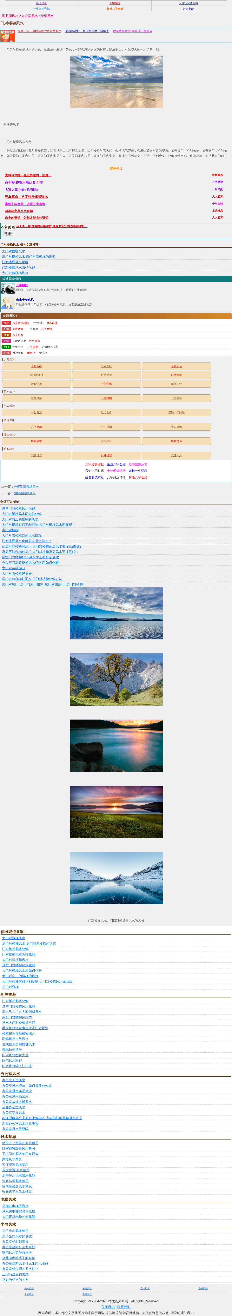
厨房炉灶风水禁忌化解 (18, 1175)
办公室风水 (29, 16)
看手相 (43, 352)
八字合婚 (17, 334)
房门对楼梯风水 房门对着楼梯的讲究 (29, 257)
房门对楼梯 (10, 530)
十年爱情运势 (116, 470)
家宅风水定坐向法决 (17, 1252)
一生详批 (32, 346)
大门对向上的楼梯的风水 (20, 519)
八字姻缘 (46, 328)
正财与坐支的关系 (15, 1280)
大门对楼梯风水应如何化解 (22, 514)
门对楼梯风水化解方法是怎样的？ (26, 541)
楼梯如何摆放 (12, 1050)
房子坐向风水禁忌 (15, 1231)
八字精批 (22, 285)
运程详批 (36, 383)
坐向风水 (29, 1288)
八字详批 (176, 398)
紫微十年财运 (176, 412)
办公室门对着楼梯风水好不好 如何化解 (30, 563)
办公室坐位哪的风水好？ (20, 1269)
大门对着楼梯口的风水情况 (22, 535)
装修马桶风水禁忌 (15, 1181)
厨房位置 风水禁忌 (16, 1170)
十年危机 (38, 322)
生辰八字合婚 (116, 464)
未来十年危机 (25, 299)
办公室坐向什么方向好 (18, 1247)
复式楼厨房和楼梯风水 (18, 1044)
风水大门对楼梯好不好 (18, 1023)
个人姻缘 (176, 426)
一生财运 (36, 412)
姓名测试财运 (94, 477)
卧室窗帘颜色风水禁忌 (18, 1148)
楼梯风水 (47, 16)
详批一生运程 (138, 470)
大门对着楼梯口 (13, 568)
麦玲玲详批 (19, 340)
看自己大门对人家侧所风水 (22, 1012)
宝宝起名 (106, 441)
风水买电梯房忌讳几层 (18, 1211)
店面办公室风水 (13, 1107)
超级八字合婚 (138, 477)
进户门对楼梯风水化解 (18, 508)
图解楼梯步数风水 (15, 1039)
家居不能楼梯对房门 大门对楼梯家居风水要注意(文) (40, 552)
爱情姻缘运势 (138, 464)
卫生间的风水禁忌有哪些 (20, 1154)
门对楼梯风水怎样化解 (18, 267)
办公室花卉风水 (13, 1113)
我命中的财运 (94, 470)
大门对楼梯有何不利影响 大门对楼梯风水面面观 (37, 525)
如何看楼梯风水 (25, 493)
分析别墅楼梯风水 (26, 486)
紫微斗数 (176, 383)
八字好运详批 (116, 477)
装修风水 (87, 1288)
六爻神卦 (176, 455)
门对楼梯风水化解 (15, 262)
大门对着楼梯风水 (15, 273)
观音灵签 (36, 455)
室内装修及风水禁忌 (17, 1186)
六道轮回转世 (50, 346)
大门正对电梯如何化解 (18, 1217)
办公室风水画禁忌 (15, 1096)
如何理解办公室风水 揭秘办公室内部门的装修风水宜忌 (42, 1118)
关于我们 (108, 1307)
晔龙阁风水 (10, 16)
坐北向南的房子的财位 (18, 1258)
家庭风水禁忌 (12, 1159)
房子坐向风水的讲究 (17, 1236)
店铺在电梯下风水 (15, 1206)
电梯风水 (87, 1294)
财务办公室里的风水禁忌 (20, 1143)
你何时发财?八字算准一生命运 (132, 31)
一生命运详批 (41, 8)
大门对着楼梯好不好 (17, 573)
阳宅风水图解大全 (15, 1055)
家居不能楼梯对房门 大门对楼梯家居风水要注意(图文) (41, 546)
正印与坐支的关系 (15, 1274)
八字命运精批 (20, 322)
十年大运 (17, 346)
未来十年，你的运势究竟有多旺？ (39, 31)
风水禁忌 (29, 1294)
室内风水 (145, 1288)
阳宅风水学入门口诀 (17, 1066)
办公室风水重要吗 (15, 1129)
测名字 (31, 352)
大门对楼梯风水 (13, 251)
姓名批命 (106, 412)
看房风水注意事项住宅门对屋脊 (25, 1028)
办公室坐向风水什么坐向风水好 (25, 1263)
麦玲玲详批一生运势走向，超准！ (87, 31)
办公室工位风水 (13, 1080)
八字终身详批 (94, 464)
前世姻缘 (17, 328)
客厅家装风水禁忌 (15, 1165)
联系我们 (123, 1307)
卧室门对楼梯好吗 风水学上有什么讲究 (30, 557)
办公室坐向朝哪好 (15, 1242)
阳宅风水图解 (12, 1060)
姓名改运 (34, 340)
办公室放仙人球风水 (17, 1102)
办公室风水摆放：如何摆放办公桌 (27, 1085)
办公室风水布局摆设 (17, 1091)
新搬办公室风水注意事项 (20, 1123)
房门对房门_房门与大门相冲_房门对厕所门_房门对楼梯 (42, 584)
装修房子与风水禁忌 (17, 1192)
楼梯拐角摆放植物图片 (18, 1033)
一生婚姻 (32, 328)
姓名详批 (52, 322)
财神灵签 (17, 352)
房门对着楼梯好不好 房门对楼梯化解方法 (32, 579)
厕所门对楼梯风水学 (17, 1017)
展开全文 (116, 168)
